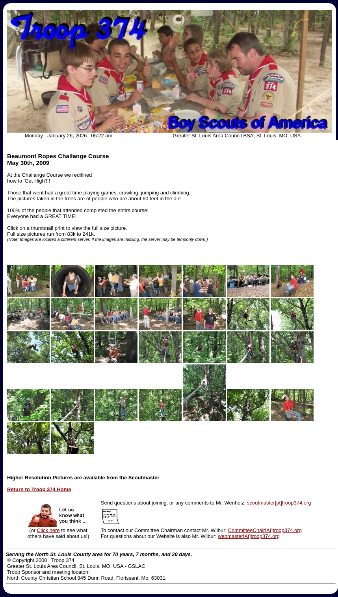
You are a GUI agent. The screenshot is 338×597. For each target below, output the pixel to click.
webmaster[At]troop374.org (249, 536)
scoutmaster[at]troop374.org (279, 503)
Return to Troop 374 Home (39, 489)
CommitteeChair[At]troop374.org (265, 530)
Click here (48, 530)
